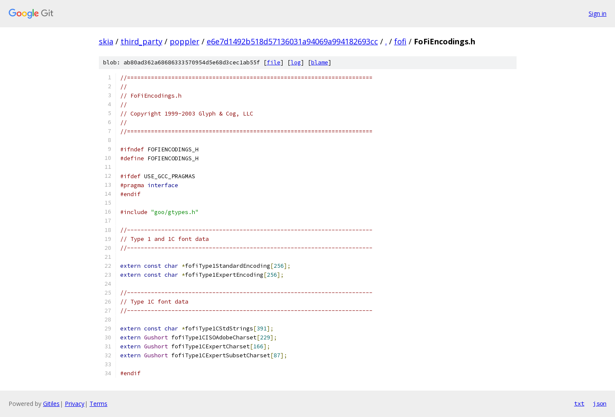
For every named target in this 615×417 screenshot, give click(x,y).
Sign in (597, 13)
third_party (141, 41)
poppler (184, 41)
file (273, 62)
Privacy (74, 404)
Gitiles (51, 404)
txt (579, 403)
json (599, 403)
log (296, 62)
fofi (400, 41)
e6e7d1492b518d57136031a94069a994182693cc (292, 41)
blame (319, 62)
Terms (98, 404)
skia (106, 41)
